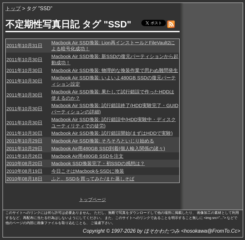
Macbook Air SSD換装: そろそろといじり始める (102, 140)
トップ (13, 8)
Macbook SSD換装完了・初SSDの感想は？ (98, 163)
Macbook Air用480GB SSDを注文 (87, 156)
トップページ (92, 199)
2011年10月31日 (24, 45)
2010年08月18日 (24, 178)
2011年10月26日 (24, 156)
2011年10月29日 (24, 140)
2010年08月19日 (24, 171)
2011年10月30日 (24, 59)
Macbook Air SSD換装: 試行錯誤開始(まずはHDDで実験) (112, 133)
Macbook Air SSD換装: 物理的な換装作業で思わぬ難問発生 (114, 70)
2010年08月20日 (24, 163)
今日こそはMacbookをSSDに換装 (87, 171)
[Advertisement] (211, 101)
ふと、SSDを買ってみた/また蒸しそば (92, 178)
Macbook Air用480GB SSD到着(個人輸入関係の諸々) (108, 148)
